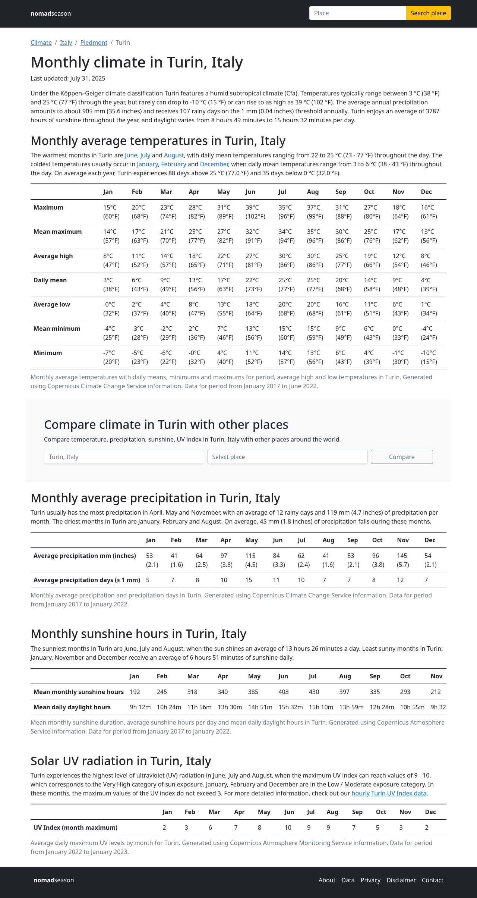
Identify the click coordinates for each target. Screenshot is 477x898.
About (327, 880)
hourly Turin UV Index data (389, 793)
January (147, 164)
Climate (41, 42)
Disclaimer (401, 880)
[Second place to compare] (287, 457)
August (174, 155)
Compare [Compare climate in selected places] (402, 457)
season (51, 13)
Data (347, 880)
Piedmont (93, 42)
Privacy (370, 880)
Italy (66, 42)
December (214, 164)
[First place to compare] (124, 457)
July (145, 155)
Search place (428, 13)
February (173, 164)
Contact (432, 880)
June (131, 155)
